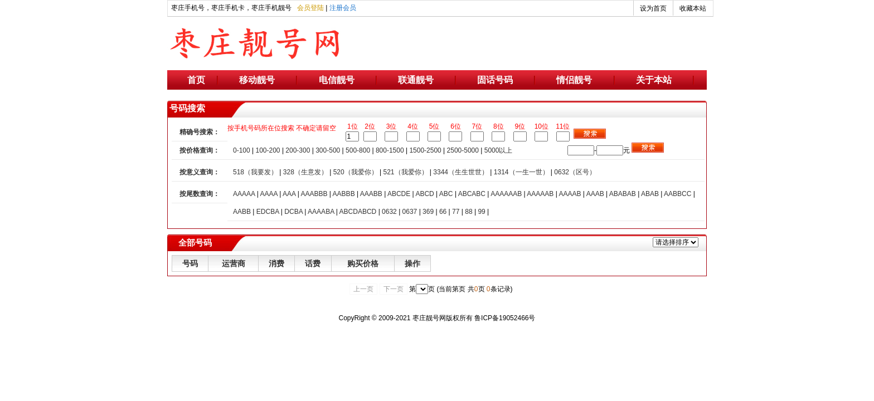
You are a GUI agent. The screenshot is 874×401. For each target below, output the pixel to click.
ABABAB (622, 194)
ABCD (424, 194)
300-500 (327, 150)
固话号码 (495, 80)
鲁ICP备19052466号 (504, 318)
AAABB (371, 194)
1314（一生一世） (521, 172)
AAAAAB (540, 194)
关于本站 (654, 80)
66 (442, 212)
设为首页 (653, 8)
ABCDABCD (358, 212)
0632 (389, 212)
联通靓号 (416, 80)
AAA (289, 194)
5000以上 (498, 150)
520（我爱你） (355, 172)
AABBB (344, 194)
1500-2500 (425, 150)
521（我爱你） (405, 172)
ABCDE (398, 194)
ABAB (650, 194)
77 (455, 212)
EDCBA (267, 212)
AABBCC (677, 194)
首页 (196, 80)
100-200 (268, 150)
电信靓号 (337, 80)
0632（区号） (575, 172)
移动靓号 (257, 80)
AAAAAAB (506, 194)
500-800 (358, 150)
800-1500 (390, 150)
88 (468, 212)
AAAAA (244, 194)
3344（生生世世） (460, 172)
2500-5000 (463, 150)
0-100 (241, 150)
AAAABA (321, 212)
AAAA (268, 194)
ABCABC (471, 194)
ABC (446, 194)
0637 (409, 212)
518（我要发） (255, 172)
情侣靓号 (574, 80)
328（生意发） (305, 172)
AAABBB (313, 194)
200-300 (297, 150)
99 (481, 212)
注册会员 (342, 8)
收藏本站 (692, 8)
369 (428, 212)
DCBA (293, 212)
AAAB (595, 194)
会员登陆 (310, 8)
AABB (242, 212)
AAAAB (570, 194)
